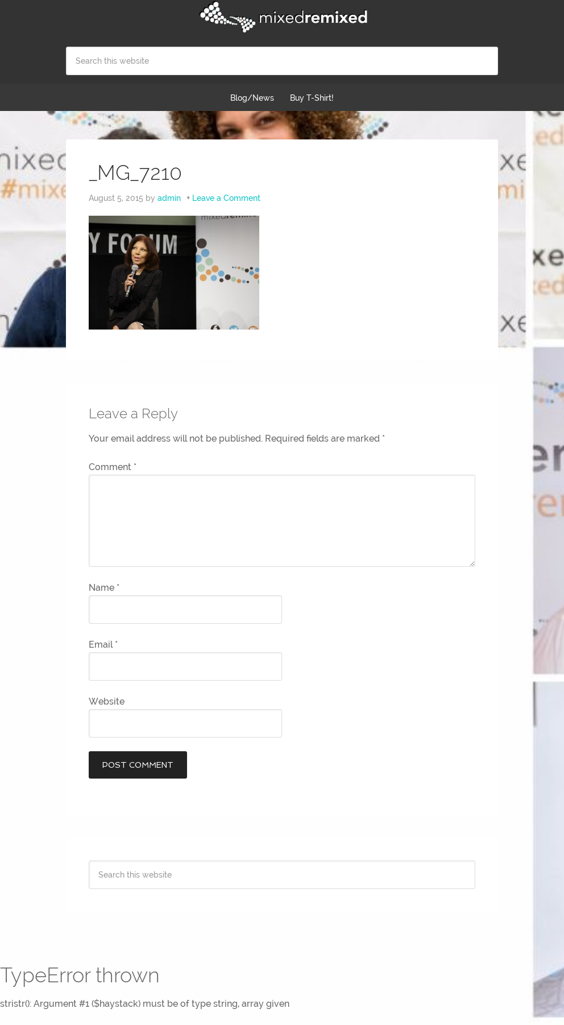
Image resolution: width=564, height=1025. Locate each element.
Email (103, 644)
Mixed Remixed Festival (282, 17)
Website (107, 701)
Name (104, 587)
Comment (112, 467)
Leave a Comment (226, 198)
